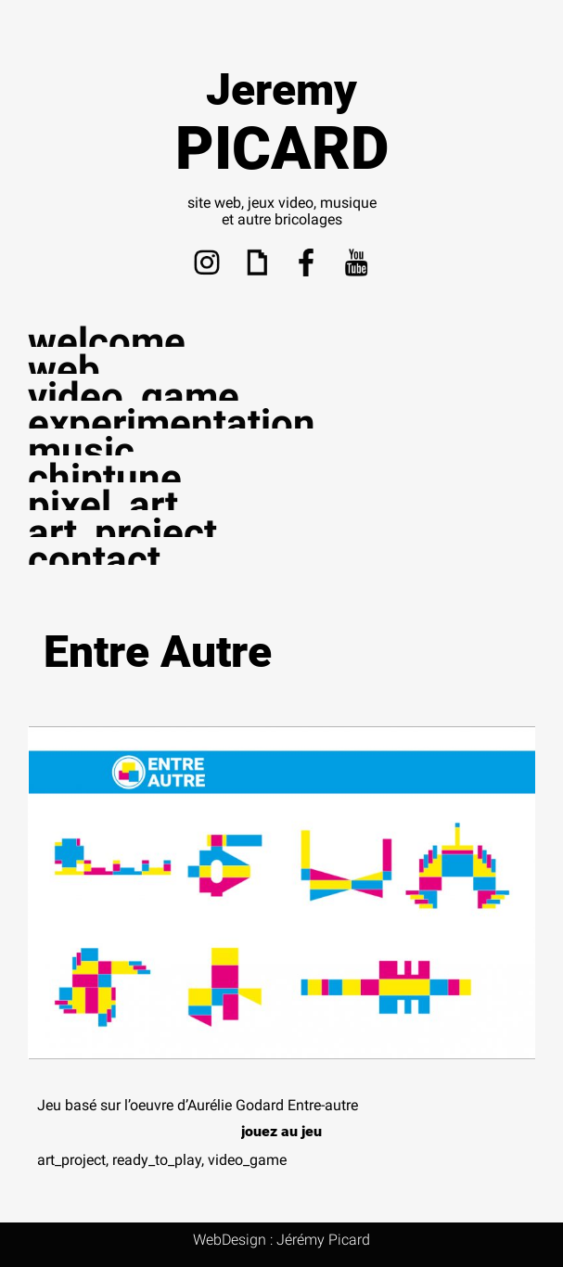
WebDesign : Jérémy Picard (281, 1240)
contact (94, 559)
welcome (107, 342)
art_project (122, 533)
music (81, 451)
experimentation (171, 423)
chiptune (105, 478)
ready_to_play (156, 1160)
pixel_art (103, 505)
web (64, 369)
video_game (133, 396)
